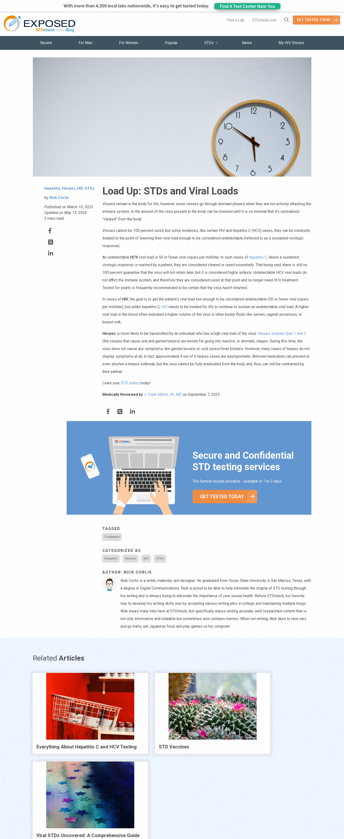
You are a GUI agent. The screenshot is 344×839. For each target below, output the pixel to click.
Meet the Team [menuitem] (236, 807)
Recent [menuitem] (46, 43)
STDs (160, 558)
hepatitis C (258, 257)
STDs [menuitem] (209, 43)
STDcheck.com (264, 20)
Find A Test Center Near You (247, 6)
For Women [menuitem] (128, 43)
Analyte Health (268, 836)
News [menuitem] (247, 43)
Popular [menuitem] (171, 43)
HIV (164, 307)
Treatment (111, 537)
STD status (130, 383)
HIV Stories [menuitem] (159, 807)
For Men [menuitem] (85, 43)
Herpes (130, 558)
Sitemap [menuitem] (209, 807)
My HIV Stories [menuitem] (291, 43)
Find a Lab (235, 20)
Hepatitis (110, 558)
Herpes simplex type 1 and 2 (282, 333)
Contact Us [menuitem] (186, 807)
